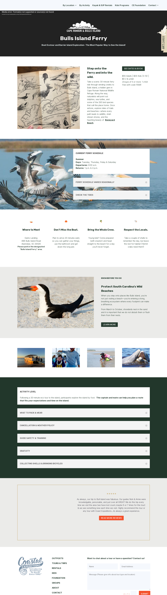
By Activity (84, 5)
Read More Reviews (111, 518)
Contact (152, 5)
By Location (68, 5)
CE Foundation (139, 5)
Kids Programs (122, 5)
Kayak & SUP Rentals (102, 5)
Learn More (109, 324)
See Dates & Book (133, 68)
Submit (144, 581)
